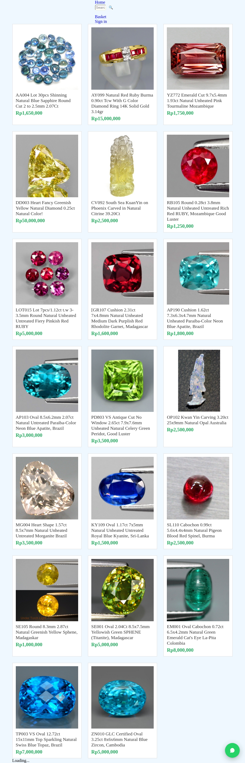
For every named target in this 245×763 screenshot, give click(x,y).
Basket (101, 16)
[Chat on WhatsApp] (232, 750)
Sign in (101, 21)
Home (100, 2)
